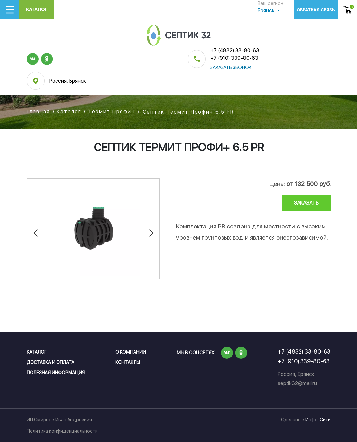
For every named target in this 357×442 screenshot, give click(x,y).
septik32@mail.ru (297, 383)
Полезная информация (56, 372)
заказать (306, 203)
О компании (130, 352)
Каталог (36, 9)
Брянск (267, 10)
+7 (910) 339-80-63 (234, 58)
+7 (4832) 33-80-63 (234, 50)
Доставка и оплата (50, 362)
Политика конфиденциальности (62, 431)
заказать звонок (230, 67)
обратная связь (316, 9)
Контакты (127, 362)
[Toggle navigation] (9, 10)
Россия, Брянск (67, 81)
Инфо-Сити (318, 419)
